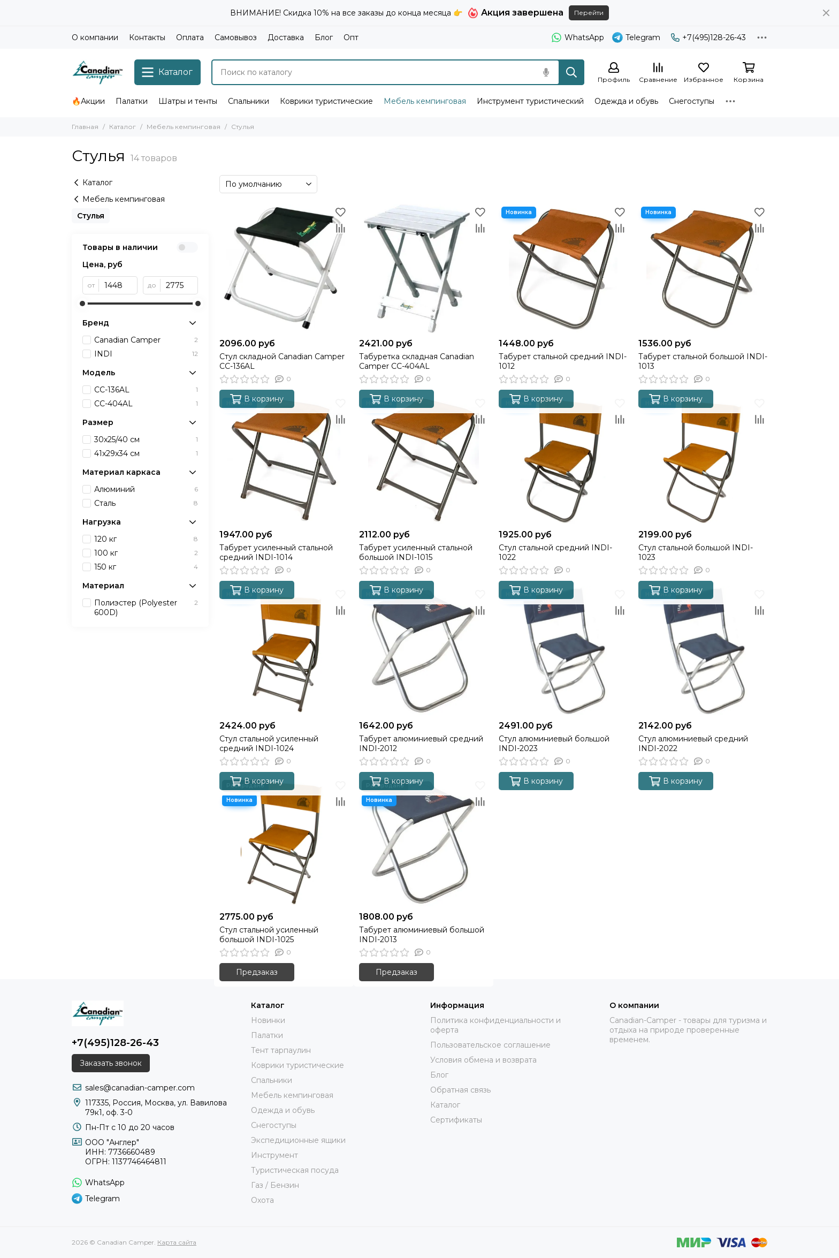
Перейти (589, 13)
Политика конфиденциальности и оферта (495, 1025)
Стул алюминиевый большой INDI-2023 (554, 743)
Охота (262, 1200)
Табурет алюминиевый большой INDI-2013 (421, 934)
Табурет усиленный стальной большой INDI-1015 (415, 552)
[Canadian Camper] (98, 72)
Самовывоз (236, 37)
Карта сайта (176, 1242)
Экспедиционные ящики (298, 1140)
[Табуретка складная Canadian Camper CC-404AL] (423, 268)
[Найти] (571, 72)
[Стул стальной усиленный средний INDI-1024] (283, 650)
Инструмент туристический (530, 101)
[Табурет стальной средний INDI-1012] (563, 268)
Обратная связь (460, 1090)
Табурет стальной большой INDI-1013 (702, 361)
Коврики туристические (326, 101)
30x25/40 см (146, 439)
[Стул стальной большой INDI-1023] (702, 459)
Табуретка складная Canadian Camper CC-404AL (416, 361)
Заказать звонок (111, 1063)
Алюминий (146, 489)
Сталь (146, 503)
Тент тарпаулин (281, 1050)
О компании (95, 37)
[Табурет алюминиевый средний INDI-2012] (423, 650)
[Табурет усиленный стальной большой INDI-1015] (423, 459)
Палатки (132, 101)
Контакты (147, 37)
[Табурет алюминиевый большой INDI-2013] (423, 841)
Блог (324, 37)
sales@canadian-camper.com (140, 1088)
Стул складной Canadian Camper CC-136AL (282, 361)
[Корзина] (748, 73)
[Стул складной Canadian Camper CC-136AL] (283, 268)
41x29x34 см (146, 453)
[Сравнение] (658, 73)
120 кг (146, 539)
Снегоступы (691, 101)
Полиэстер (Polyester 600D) (146, 607)
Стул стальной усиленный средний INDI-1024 (268, 743)
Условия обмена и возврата (483, 1060)
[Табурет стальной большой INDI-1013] (702, 268)
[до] (179, 285)
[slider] (82, 303)
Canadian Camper (146, 340)
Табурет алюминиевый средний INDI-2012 (421, 743)
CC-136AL (146, 390)
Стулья (90, 216)
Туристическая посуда (295, 1170)
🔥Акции (88, 101)
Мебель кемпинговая (425, 101)
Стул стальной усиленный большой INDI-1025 (268, 934)
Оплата (190, 37)
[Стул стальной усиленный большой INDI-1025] (283, 841)
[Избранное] (703, 73)
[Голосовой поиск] (546, 72)
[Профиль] (613, 73)
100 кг (146, 553)
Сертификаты (456, 1120)
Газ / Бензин (275, 1185)
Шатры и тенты (187, 101)
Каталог (122, 127)
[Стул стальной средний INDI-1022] (563, 459)
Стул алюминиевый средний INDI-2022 (693, 743)
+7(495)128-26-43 (708, 37)
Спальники (248, 101)
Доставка (286, 37)
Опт (351, 37)
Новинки (268, 1020)
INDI (146, 354)
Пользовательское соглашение (490, 1045)
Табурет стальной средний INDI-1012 (563, 361)
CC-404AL (146, 403)
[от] (118, 285)
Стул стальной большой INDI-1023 (695, 552)
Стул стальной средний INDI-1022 (555, 552)
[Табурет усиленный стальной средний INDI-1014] (283, 459)
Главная (85, 127)
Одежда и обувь (626, 101)
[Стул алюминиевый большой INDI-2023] (563, 650)
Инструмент (274, 1155)
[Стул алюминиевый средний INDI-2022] (702, 650)
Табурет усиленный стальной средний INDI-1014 (276, 552)
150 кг (146, 567)
